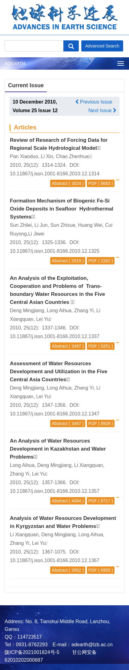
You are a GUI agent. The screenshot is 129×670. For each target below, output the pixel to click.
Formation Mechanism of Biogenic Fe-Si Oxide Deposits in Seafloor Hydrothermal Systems (61, 209)
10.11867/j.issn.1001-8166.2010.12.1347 (54, 413)
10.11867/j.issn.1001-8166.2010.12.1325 (54, 251)
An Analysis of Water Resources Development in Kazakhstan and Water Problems (58, 449)
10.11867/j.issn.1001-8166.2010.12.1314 (54, 173)
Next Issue (102, 110)
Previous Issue (93, 101)
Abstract (59, 183)
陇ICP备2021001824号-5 (32, 652)
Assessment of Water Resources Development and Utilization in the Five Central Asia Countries (58, 371)
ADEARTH (15, 63)
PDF (92, 183)
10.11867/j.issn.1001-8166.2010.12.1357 (54, 491)
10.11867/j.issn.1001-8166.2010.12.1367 (54, 560)
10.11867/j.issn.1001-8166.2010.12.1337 (54, 336)
